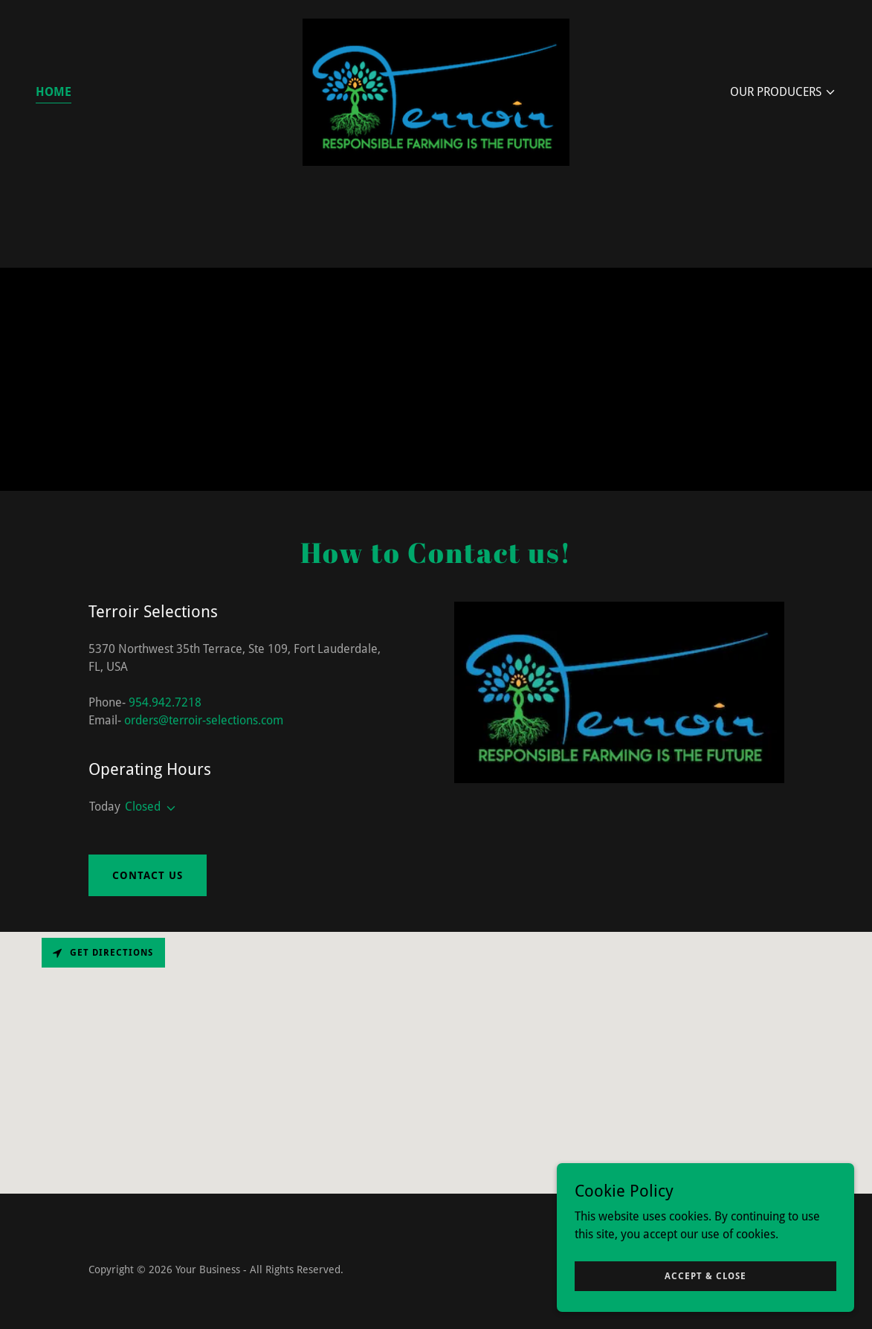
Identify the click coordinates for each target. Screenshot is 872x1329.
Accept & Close (705, 1275)
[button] (783, 92)
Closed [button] (143, 806)
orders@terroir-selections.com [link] (203, 720)
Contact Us (147, 875)
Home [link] (53, 92)
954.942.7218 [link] (165, 702)
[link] (436, 91)
